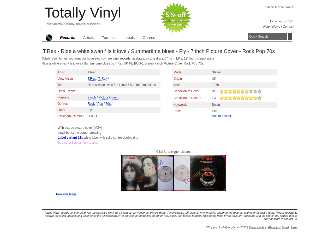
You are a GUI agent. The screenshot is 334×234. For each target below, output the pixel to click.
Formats (109, 38)
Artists (88, 38)
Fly (90, 110)
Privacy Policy (257, 227)
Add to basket (221, 116)
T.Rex (92, 78)
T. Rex (102, 78)
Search (290, 36)
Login (290, 21)
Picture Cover (108, 97)
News (276, 26)
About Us (274, 227)
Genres (148, 38)
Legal (285, 227)
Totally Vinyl (82, 12)
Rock (91, 104)
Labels (129, 38)
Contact (288, 26)
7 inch (92, 97)
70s (108, 104)
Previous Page (66, 194)
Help (266, 26)
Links (294, 227)
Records (67, 38)
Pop (100, 104)
